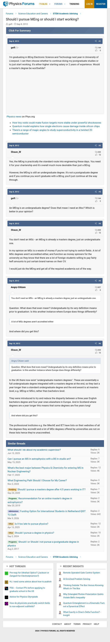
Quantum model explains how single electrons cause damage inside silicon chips (56, 126)
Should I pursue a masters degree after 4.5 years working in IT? (52, 489)
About (67, 624)
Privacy (87, 624)
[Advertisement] (55, 91)
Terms (76, 624)
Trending (74, 4)
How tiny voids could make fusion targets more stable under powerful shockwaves (56, 122)
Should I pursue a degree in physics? (34, 532)
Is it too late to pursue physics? (31, 523)
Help (96, 624)
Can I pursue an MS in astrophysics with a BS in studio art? (39, 458)
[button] (50, 4)
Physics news (14, 116)
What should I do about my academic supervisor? (34, 449)
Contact (57, 624)
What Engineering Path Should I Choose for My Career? (37, 480)
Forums (58, 4)
